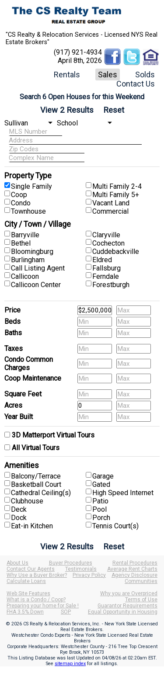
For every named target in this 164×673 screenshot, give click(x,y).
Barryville (25, 235)
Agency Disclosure (134, 575)
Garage (103, 476)
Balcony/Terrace (36, 476)
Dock (19, 517)
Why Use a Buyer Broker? (37, 575)
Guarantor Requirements (127, 606)
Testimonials (81, 569)
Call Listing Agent (38, 268)
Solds (145, 74)
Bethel (21, 243)
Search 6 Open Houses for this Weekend (82, 97)
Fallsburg (106, 268)
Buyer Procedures (70, 563)
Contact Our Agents (31, 569)
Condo (21, 203)
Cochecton (108, 243)
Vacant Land (110, 203)
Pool (99, 509)
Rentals (67, 74)
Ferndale (105, 276)
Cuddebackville (115, 251)
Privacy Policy (89, 575)
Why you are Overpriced (128, 593)
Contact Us (135, 83)
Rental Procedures (134, 563)
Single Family (31, 186)
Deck (19, 509)
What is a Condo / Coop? (36, 600)
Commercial (110, 211)
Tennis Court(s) (115, 526)
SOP (66, 612)
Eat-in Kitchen (32, 526)
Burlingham (28, 260)
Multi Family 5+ (115, 195)
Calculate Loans (26, 581)
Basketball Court (36, 484)
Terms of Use (141, 600)
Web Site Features (28, 593)
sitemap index (70, 663)
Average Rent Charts (132, 569)
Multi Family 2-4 (117, 186)
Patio (100, 501)
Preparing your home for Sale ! (43, 606)
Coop (19, 195)
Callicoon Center (36, 285)
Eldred (102, 260)
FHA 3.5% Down (25, 612)
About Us (17, 563)
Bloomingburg (32, 251)
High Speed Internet (123, 493)
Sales (107, 74)
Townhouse (28, 211)
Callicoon (25, 276)
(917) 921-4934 (78, 52)
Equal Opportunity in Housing (122, 612)
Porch (101, 517)
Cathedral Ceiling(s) (41, 493)
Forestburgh (110, 285)
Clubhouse (27, 501)
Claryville (106, 235)
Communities (141, 581)
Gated (101, 484)
